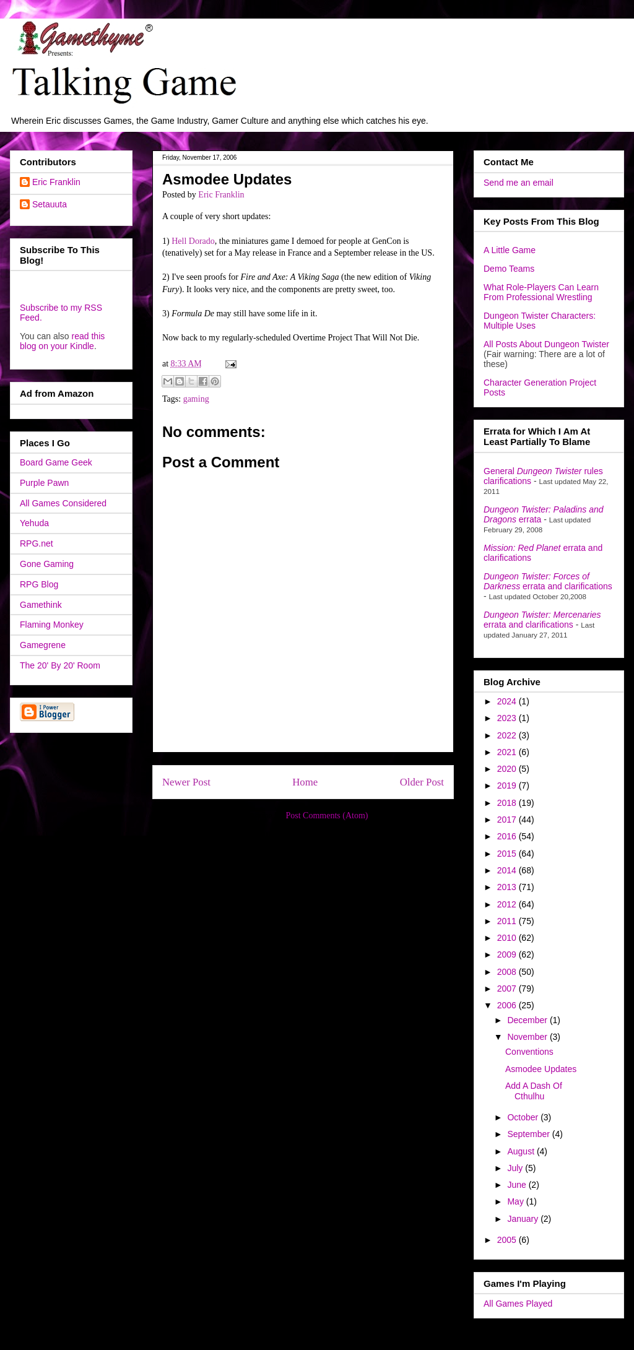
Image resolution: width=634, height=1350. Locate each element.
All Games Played (518, 1304)
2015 (508, 854)
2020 (508, 769)
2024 (508, 701)
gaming (196, 399)
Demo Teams (509, 269)
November (528, 1037)
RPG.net (36, 543)
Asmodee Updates (540, 1069)
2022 (508, 735)
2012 (508, 904)
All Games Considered (63, 503)
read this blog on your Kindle (62, 341)
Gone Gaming (47, 564)
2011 (508, 921)
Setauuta (49, 204)
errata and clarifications (548, 581)
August (521, 1151)
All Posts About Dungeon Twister (546, 344)
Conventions (529, 1052)
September (529, 1134)
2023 (508, 718)
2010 (508, 938)
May (516, 1201)
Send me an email (519, 183)
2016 (508, 836)
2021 (508, 752)
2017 (508, 819)
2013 (508, 887)
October (524, 1117)
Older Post (422, 782)
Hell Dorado (193, 241)
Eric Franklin (56, 182)
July (516, 1168)
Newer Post (186, 782)
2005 (508, 1240)
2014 (508, 870)
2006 (508, 1005)
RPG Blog (39, 584)
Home (305, 782)
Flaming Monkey (52, 625)
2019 (508, 785)
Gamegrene (43, 645)
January (524, 1219)
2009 (508, 954)
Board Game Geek (56, 462)
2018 (508, 803)
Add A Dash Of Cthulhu (533, 1091)
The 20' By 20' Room (60, 665)
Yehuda (34, 523)
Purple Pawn (44, 483)
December (528, 1020)
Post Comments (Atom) (326, 815)
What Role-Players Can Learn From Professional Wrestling (541, 292)
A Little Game (510, 250)
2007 (508, 988)
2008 (508, 972)
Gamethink (41, 605)
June (517, 1185)
